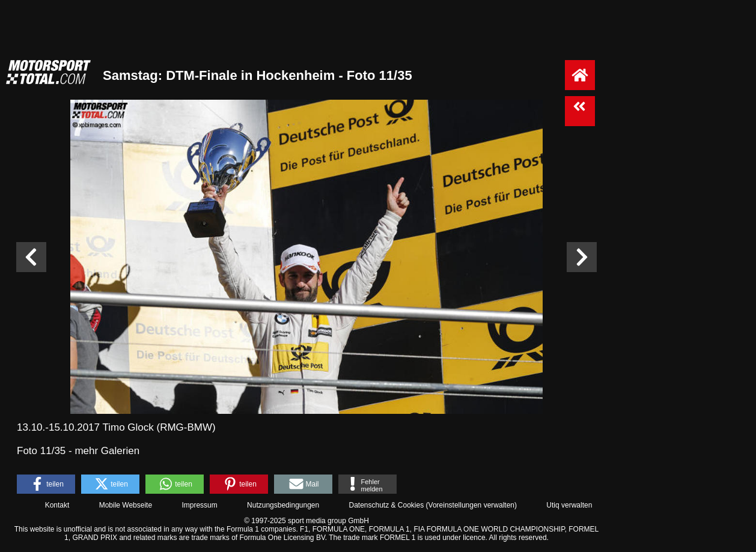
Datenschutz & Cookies (386, 505)
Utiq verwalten (569, 505)
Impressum (199, 505)
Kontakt (57, 505)
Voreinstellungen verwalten (471, 505)
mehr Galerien (107, 450)
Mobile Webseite (126, 505)
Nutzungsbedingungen (283, 505)
